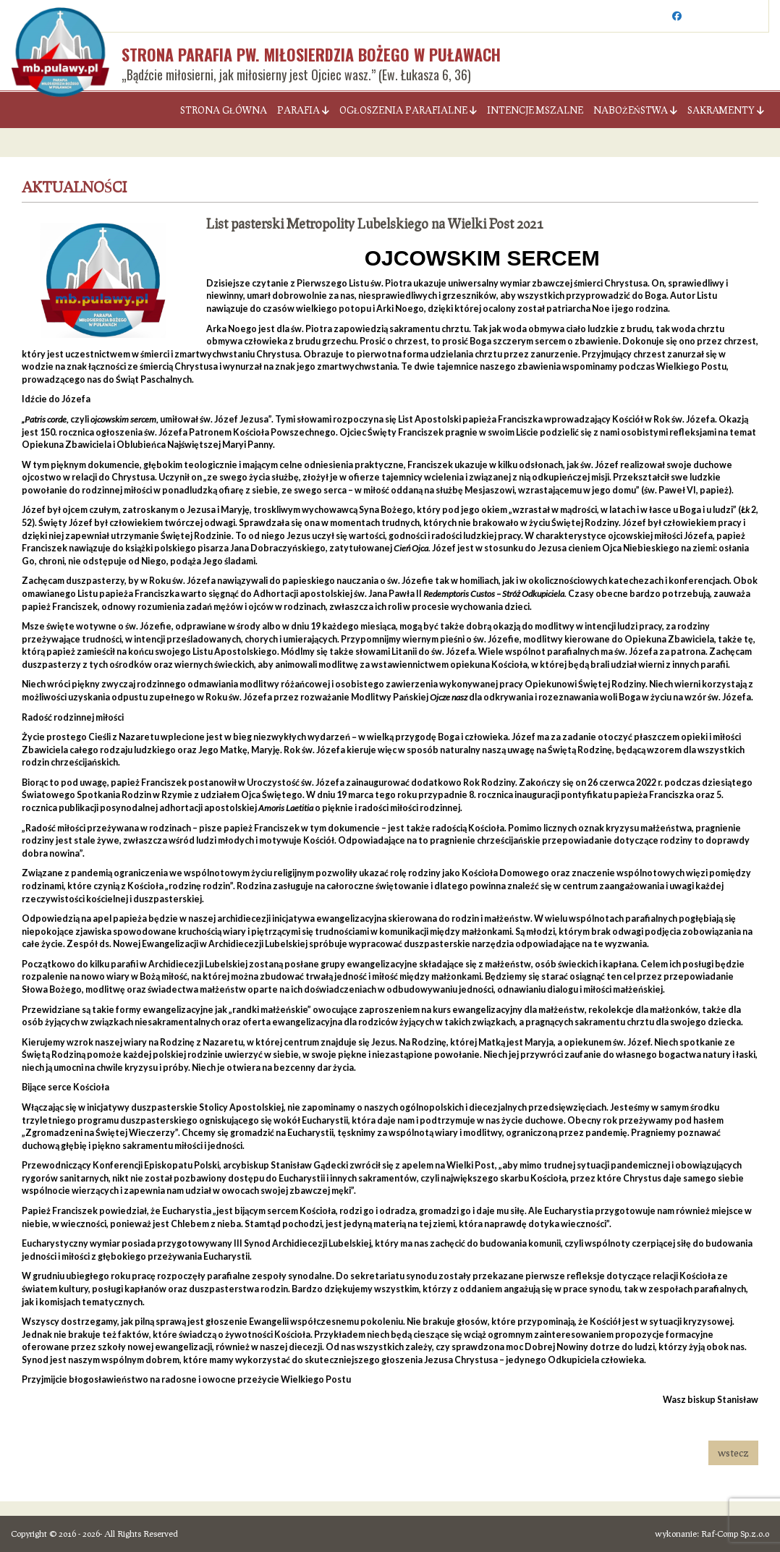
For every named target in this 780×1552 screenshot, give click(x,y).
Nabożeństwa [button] (635, 110)
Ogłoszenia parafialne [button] (408, 110)
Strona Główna (223, 110)
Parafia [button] (303, 110)
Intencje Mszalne (535, 110)
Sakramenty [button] (725, 110)
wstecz (733, 1452)
